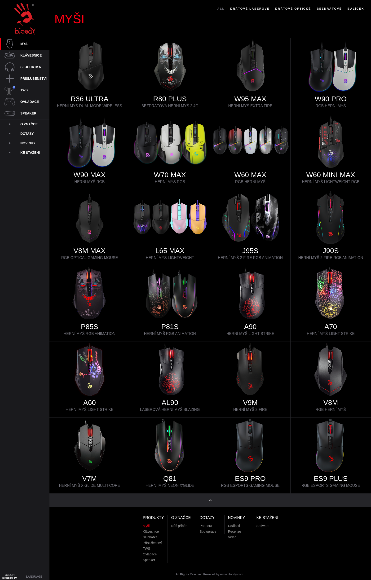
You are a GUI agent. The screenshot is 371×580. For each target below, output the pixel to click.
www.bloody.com (231, 570)
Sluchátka (150, 533)
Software (262, 522)
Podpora (206, 522)
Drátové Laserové (249, 18)
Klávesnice (151, 528)
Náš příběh (179, 522)
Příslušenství (152, 539)
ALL (221, 18)
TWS (146, 545)
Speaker (149, 556)
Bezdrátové (329, 18)
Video (232, 533)
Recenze (234, 528)
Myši (146, 522)
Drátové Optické (293, 18)
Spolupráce (208, 528)
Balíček (356, 18)
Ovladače (150, 550)
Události (234, 522)
